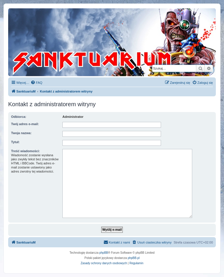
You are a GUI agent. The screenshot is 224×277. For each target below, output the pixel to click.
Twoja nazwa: (21, 133)
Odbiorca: (18, 116)
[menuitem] (36, 82)
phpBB (103, 252)
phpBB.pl (134, 258)
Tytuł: (15, 142)
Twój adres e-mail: (25, 124)
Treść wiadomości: (25, 151)
